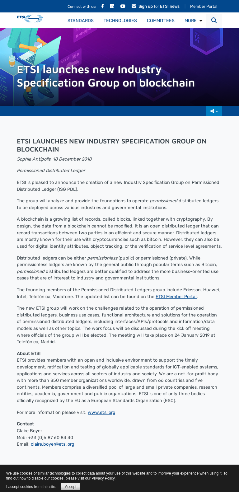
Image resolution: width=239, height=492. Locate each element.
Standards (81, 20)
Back (23, 59)
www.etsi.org (101, 412)
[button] (214, 21)
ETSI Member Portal (176, 296)
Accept (71, 487)
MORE (191, 20)
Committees (161, 20)
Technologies (120, 20)
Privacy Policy (103, 478)
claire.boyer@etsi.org (52, 444)
